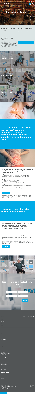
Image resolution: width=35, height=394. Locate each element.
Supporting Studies (4, 363)
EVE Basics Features (4, 340)
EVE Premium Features (4, 341)
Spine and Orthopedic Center (5, 353)
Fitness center (3, 350)
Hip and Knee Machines (4, 333)
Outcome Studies (3, 362)
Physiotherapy (3, 352)
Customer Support (5, 372)
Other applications (4, 354)
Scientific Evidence (5, 359)
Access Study (6, 192)
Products (3, 336)
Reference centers (4, 367)
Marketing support (4, 375)
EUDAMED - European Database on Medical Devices (26, 42)
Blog (1, 323)
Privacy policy (32, 386)
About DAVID (3, 369)
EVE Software (3, 319)
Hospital (2, 351)
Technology (3, 357)
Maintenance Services (4, 374)
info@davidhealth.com (4, 388)
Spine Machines (3, 330)
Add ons (2, 334)
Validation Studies (4, 364)
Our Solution (3, 316)
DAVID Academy (3, 373)
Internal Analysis (3, 361)
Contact (2, 325)
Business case (3, 321)
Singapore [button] (30, 1)
